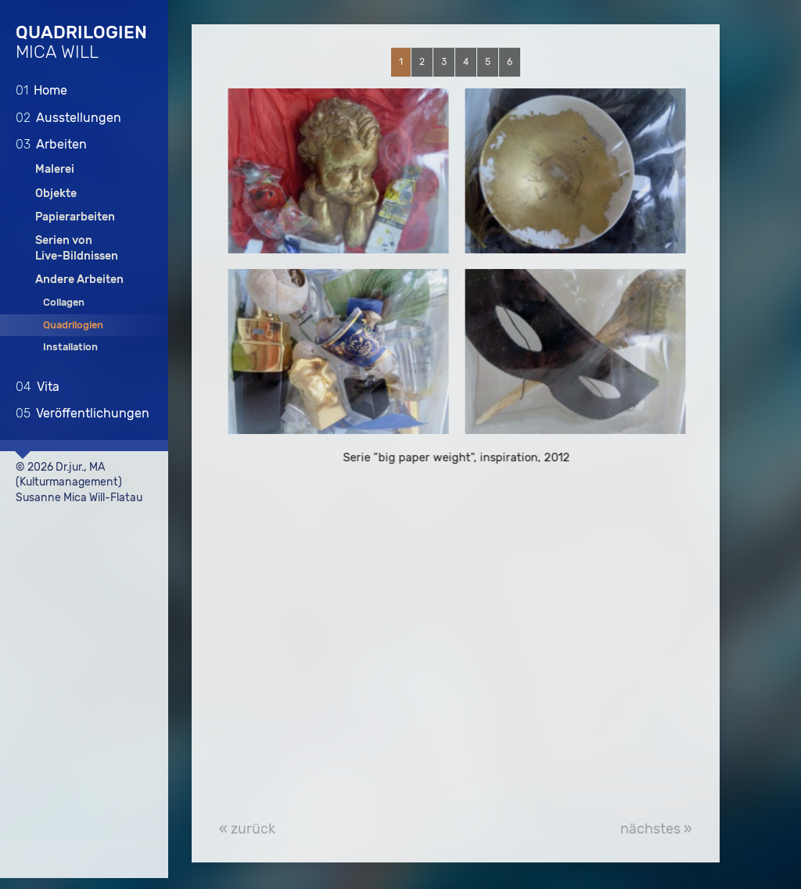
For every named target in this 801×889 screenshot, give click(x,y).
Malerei (54, 169)
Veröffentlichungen (82, 412)
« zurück (247, 829)
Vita (37, 385)
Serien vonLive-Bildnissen (76, 247)
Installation (70, 346)
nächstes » (656, 829)
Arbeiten (51, 143)
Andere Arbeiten (79, 278)
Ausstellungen (68, 116)
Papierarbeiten (75, 216)
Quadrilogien (73, 324)
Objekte (56, 192)
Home (41, 89)
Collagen (63, 302)
